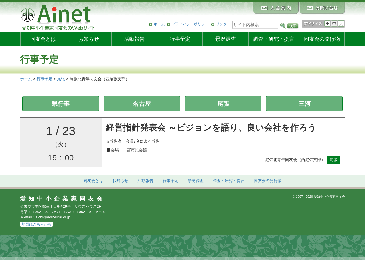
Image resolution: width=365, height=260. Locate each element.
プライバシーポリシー (190, 24)
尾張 (223, 103)
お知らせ (88, 39)
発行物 (322, 39)
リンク (221, 24)
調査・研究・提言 (273, 39)
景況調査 (225, 39)
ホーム (159, 24)
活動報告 (134, 39)
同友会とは (43, 39)
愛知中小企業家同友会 (62, 198)
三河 (305, 103)
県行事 (61, 103)
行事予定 (180, 39)
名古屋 (142, 103)
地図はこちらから (36, 224)
